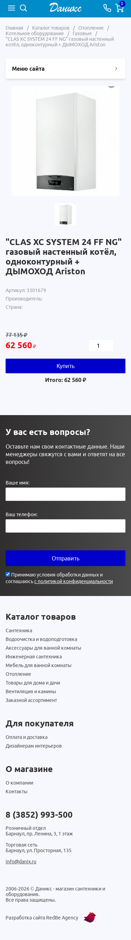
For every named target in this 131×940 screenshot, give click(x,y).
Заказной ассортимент (31, 700)
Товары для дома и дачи (33, 683)
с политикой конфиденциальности (73, 581)
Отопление (18, 674)
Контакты (17, 791)
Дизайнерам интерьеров (34, 746)
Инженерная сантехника (34, 656)
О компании (19, 783)
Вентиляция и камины (31, 691)
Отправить (65, 558)
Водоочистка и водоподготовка (41, 639)
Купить (65, 366)
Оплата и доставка (27, 737)
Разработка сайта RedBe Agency (42, 917)
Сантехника (19, 630)
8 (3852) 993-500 (39, 814)
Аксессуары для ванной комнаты (43, 648)
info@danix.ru (21, 861)
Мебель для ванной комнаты (39, 665)
